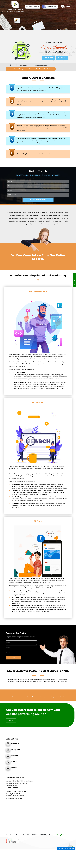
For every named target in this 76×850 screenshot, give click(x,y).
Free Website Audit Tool (32, 7)
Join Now (61, 58)
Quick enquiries (74, 280)
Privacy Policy (61, 835)
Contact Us (48, 58)
